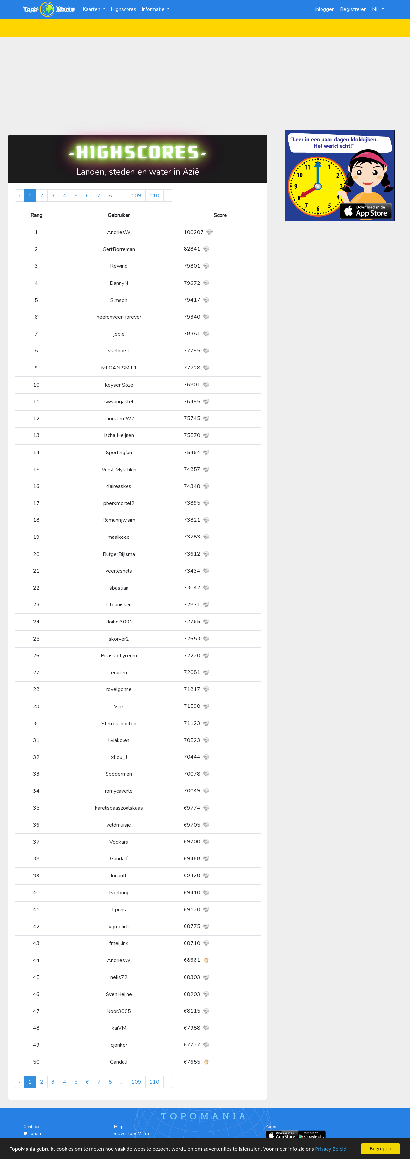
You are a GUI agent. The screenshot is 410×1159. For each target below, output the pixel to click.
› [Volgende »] (168, 195)
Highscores (123, 9)
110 (154, 195)
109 (136, 195)
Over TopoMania (133, 1134)
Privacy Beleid (331, 1149)
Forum (32, 1134)
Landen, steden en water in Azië (137, 172)
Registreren (353, 9)
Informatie (154, 9)
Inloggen (325, 9)
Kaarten (92, 9)
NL (376, 9)
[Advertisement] (205, 83)
